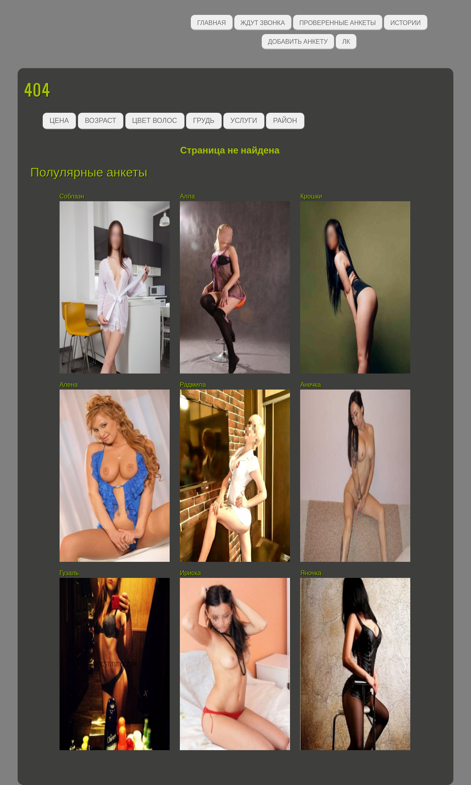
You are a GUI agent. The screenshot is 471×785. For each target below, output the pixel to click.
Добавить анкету (298, 40)
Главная (211, 22)
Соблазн (72, 196)
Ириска (190, 573)
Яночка (310, 573)
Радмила (193, 384)
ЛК (346, 40)
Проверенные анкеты (337, 22)
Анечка (310, 384)
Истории (405, 22)
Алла (187, 196)
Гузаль (69, 573)
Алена (69, 384)
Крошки (311, 196)
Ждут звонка (263, 22)
